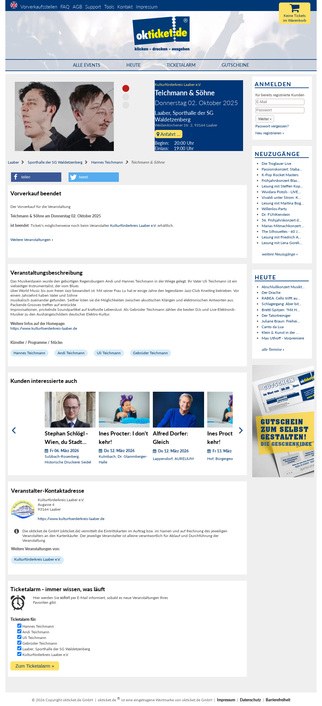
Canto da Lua (273, 326)
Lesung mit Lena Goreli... (282, 242)
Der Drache (271, 292)
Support (93, 6)
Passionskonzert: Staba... (282, 169)
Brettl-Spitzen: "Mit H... (281, 309)
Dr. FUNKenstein (276, 214)
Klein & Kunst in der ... (280, 332)
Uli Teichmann (109, 352)
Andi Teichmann (71, 352)
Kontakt (125, 6)
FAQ (64, 6)
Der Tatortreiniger (276, 315)
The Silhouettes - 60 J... (281, 231)
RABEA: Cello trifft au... (281, 298)
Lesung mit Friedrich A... (281, 237)
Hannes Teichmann (107, 162)
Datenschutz (250, 700)
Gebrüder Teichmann (150, 352)
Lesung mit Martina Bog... (283, 203)
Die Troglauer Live (276, 163)
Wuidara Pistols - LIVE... (281, 191)
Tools (109, 6)
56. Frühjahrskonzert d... (282, 220)
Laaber (13, 162)
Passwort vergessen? (272, 126)
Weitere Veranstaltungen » (31, 239)
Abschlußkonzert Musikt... (283, 286)
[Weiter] (241, 430)
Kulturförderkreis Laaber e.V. (178, 84)
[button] (36, 177)
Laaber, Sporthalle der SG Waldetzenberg (56, 649)
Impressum (147, 6)
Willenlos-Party (274, 208)
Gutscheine (235, 65)
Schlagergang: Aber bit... (282, 303)
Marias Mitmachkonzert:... (283, 225)
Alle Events (86, 65)
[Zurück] (14, 430)
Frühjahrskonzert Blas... (281, 180)
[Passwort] (279, 110)
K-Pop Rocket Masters (280, 174)
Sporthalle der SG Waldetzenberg (55, 162)
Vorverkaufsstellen (38, 6)
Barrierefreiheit (278, 700)
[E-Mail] (279, 102)
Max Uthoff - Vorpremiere (283, 338)
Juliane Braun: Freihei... (281, 321)
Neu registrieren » (269, 133)
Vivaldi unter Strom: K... (281, 197)
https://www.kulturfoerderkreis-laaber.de (43, 328)
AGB (77, 6)
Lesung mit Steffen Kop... (282, 186)
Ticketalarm (181, 65)
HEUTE (133, 65)
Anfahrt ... (168, 134)
